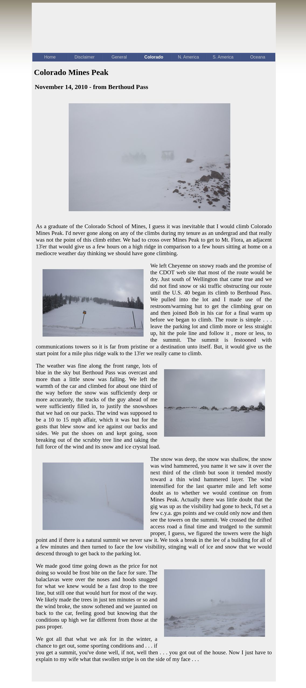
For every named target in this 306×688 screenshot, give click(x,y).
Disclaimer (85, 57)
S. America (223, 57)
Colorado (153, 57)
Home (50, 57)
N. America (188, 57)
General (119, 57)
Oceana (257, 57)
